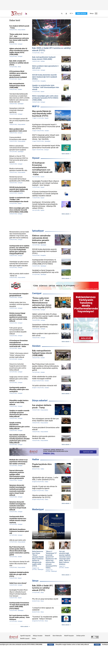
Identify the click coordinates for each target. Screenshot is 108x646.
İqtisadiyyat (38, 231)
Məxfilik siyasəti (24, 638)
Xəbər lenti (14, 20)
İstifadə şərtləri (80, 635)
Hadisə (35, 459)
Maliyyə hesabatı (37, 635)
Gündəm (36, 346)
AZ (71, 13)
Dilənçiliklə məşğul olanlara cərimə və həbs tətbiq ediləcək (80, 644)
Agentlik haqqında (25, 635)
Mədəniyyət (38, 509)
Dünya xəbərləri (40, 400)
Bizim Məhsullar (57, 635)
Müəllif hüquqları (69, 635)
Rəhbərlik (47, 635)
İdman (35, 581)
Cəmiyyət (36, 293)
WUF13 (35, 106)
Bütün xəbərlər (65, 153)
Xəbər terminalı (81, 13)
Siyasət (35, 158)
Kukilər (34, 638)
